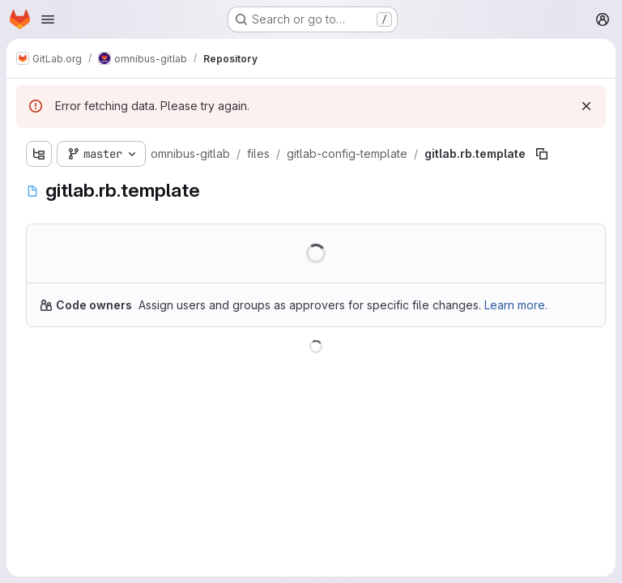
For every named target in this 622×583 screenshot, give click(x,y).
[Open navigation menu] (48, 19)
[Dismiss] (586, 106)
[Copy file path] (542, 154)
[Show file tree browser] (39, 154)
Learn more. (515, 305)
